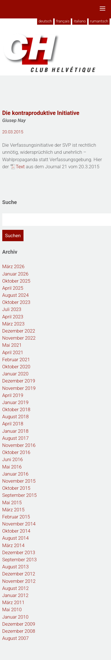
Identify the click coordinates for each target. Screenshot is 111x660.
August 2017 (15, 438)
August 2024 (15, 295)
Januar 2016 (15, 474)
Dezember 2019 (18, 381)
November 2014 (19, 524)
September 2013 (19, 559)
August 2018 (15, 416)
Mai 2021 (12, 345)
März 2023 (13, 324)
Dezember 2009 (18, 624)
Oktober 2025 (16, 281)
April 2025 (12, 288)
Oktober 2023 (16, 302)
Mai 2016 (12, 467)
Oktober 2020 (16, 366)
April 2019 (12, 395)
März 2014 (13, 545)
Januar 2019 (15, 402)
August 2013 (15, 566)
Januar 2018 (15, 431)
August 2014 (15, 538)
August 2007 (15, 638)
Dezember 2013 (18, 552)
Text (20, 166)
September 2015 (19, 495)
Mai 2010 (12, 609)
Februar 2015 (16, 517)
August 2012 (15, 588)
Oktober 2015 (16, 488)
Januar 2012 (15, 595)
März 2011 (13, 602)
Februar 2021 (16, 359)
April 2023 (12, 317)
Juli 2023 (11, 309)
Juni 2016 (12, 459)
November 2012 (19, 581)
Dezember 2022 (18, 331)
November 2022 (19, 338)
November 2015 (19, 481)
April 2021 (12, 352)
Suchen (13, 235)
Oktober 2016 (16, 452)
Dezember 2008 (18, 631)
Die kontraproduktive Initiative (40, 113)
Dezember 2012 (18, 574)
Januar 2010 (15, 617)
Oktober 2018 (16, 409)
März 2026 (13, 266)
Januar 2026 (15, 274)
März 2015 (13, 509)
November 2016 (19, 445)
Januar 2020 (15, 374)
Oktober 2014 (16, 531)
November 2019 (19, 388)
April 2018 (12, 423)
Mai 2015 (12, 502)
